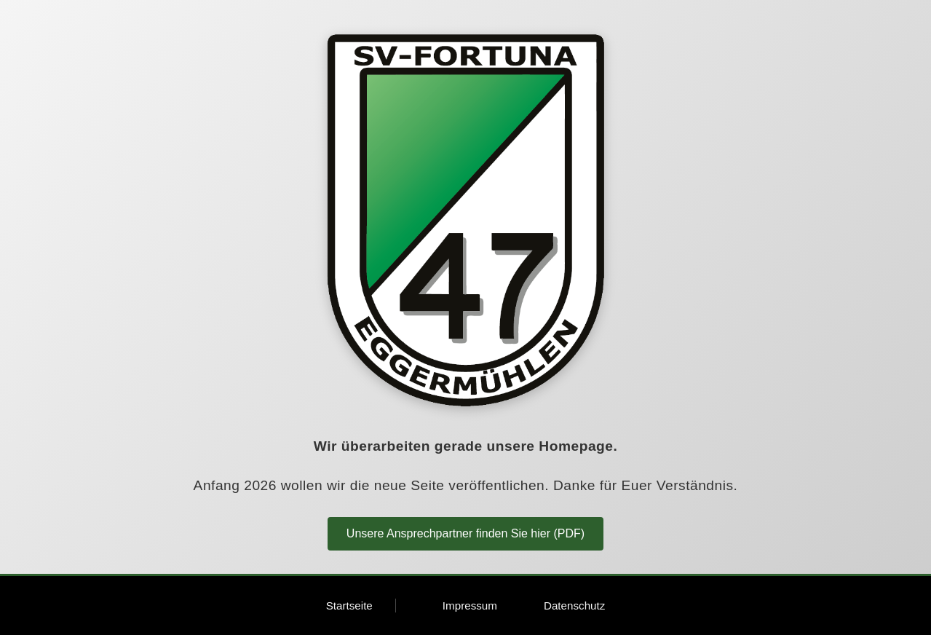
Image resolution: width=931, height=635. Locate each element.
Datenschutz (574, 605)
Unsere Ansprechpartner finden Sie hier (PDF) (465, 533)
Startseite (349, 605)
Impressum (470, 605)
